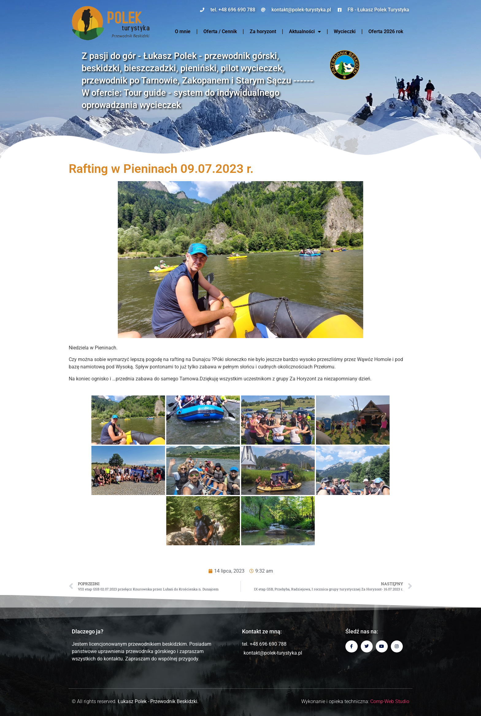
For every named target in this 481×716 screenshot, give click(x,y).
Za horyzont (263, 31)
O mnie (182, 31)
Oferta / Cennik (220, 31)
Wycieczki (345, 31)
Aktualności (305, 31)
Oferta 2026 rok (385, 31)
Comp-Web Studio (389, 701)
